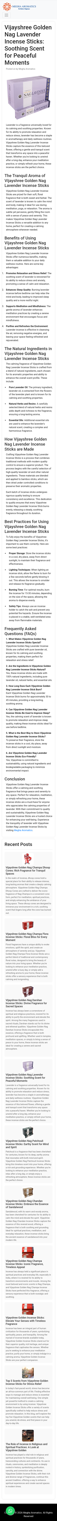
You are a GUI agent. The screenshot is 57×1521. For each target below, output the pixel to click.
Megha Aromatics (23, 830)
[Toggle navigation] (6, 15)
